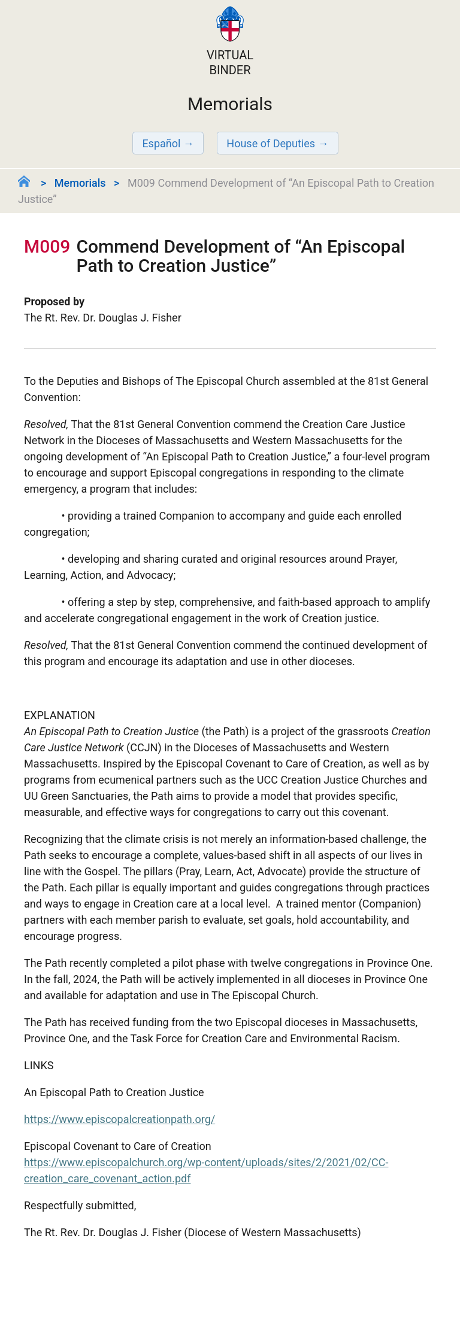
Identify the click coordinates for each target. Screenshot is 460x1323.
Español (161, 143)
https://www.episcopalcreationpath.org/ (119, 1119)
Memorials (80, 183)
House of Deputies (270, 143)
